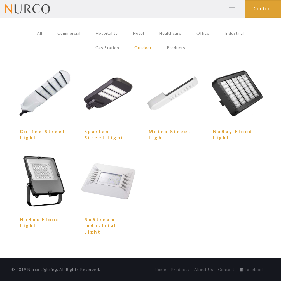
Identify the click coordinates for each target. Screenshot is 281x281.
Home (160, 269)
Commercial (69, 33)
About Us (203, 269)
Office (202, 33)
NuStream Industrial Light (100, 225)
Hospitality (107, 33)
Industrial (234, 33)
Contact (226, 269)
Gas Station (107, 47)
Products (176, 47)
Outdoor (143, 47)
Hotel (138, 33)
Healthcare (170, 33)
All (39, 33)
